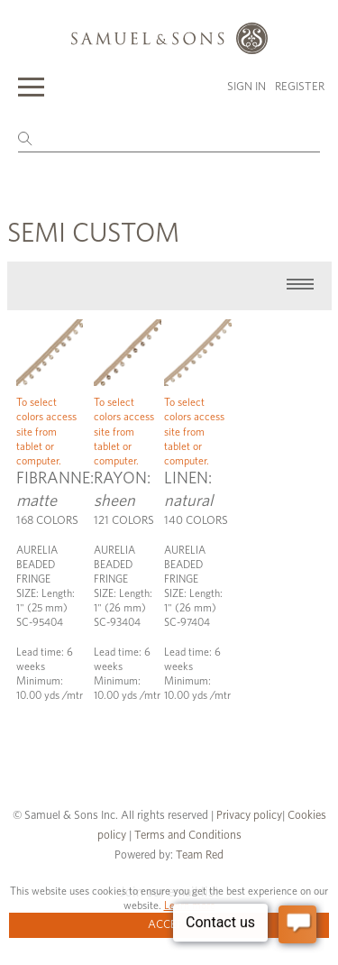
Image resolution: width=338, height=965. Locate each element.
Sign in (246, 87)
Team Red (200, 855)
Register (299, 87)
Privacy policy (249, 816)
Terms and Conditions (187, 835)
